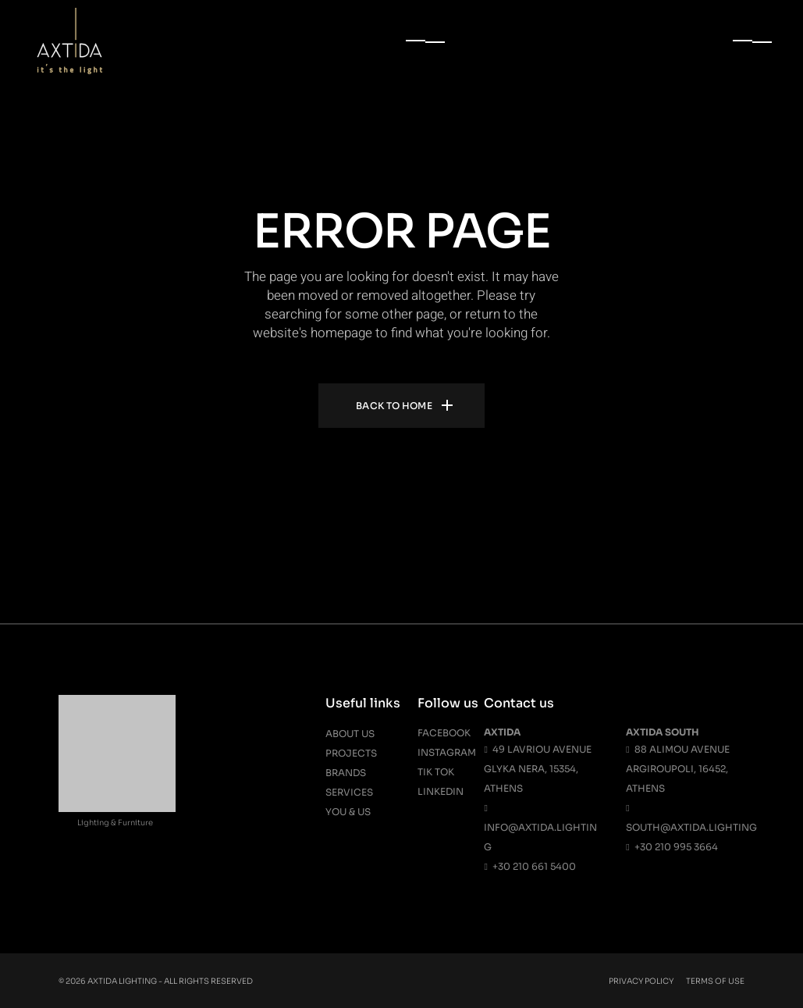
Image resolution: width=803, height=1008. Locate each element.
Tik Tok (435, 772)
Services (349, 792)
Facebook (444, 733)
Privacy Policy (641, 981)
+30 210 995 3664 (671, 847)
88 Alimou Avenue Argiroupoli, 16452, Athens (677, 768)
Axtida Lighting (122, 981)
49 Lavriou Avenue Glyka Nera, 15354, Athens (537, 768)
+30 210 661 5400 (529, 866)
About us (350, 733)
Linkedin (440, 791)
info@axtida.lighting (540, 827)
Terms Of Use (715, 981)
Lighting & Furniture (115, 822)
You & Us (348, 811)
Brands (345, 772)
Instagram (446, 752)
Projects (351, 753)
